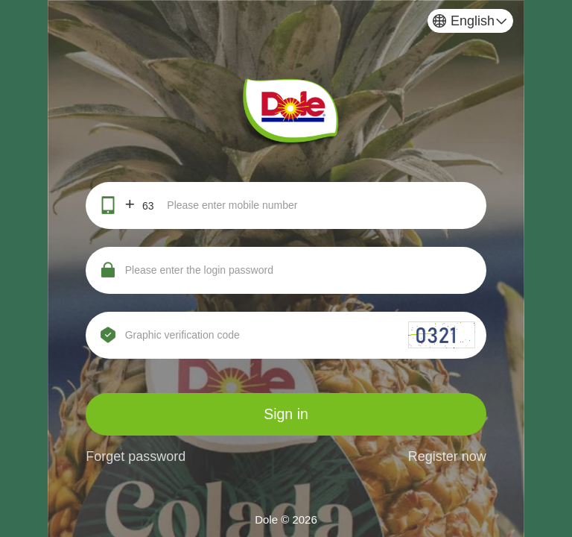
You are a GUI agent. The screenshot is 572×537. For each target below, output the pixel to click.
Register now (447, 456)
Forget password (135, 456)
